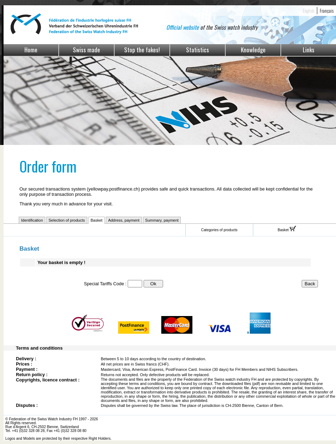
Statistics (197, 49)
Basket (97, 220)
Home (30, 49)
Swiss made (86, 49)
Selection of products (66, 220)
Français (327, 10)
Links (308, 49)
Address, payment (124, 220)
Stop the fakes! (142, 49)
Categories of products (219, 230)
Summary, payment (162, 220)
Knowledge (253, 49)
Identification (32, 220)
